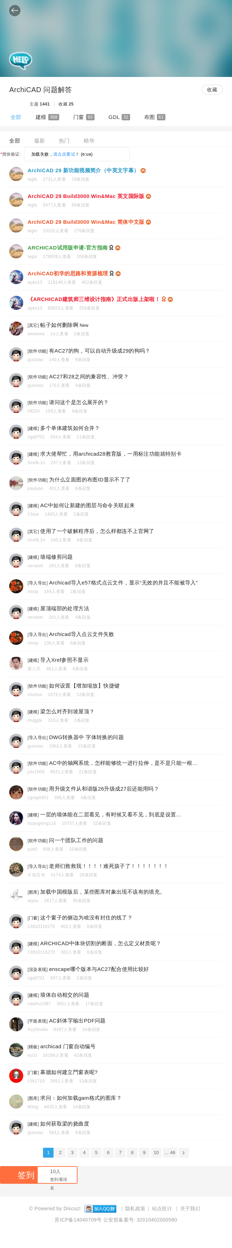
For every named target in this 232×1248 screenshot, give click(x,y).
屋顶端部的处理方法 (64, 608)
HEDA (34, 411)
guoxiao (35, 359)
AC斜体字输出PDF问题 (77, 1021)
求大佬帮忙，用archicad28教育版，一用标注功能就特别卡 (111, 454)
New (84, 325)
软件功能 (38, 351)
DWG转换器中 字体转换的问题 (86, 737)
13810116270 (41, 926)
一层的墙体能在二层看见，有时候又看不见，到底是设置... (110, 814)
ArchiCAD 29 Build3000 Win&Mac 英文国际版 (86, 196)
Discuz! (72, 1208)
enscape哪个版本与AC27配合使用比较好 (99, 969)
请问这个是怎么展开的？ (79, 402)
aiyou (33, 900)
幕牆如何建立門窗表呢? (69, 1072)
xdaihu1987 (39, 1003)
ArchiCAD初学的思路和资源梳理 (68, 273)
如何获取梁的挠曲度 (64, 1124)
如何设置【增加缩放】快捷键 (84, 686)
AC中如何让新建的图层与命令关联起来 (87, 505)
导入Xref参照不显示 (64, 660)
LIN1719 (36, 1081)
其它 (33, 325)
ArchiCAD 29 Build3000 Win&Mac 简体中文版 (86, 222)
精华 (89, 141)
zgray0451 (38, 797)
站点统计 (162, 1208)
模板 (33, 1046)
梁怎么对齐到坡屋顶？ (67, 711)
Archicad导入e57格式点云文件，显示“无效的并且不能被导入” (123, 583)
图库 (33, 892)
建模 (47, 117)
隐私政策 (135, 1208)
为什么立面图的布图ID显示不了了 (89, 479)
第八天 (34, 668)
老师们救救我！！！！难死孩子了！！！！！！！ (109, 866)
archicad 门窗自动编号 (68, 1046)
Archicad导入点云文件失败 (81, 634)
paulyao (35, 488)
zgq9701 (36, 436)
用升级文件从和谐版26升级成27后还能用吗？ (104, 789)
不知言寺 (36, 874)
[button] (14, 10)
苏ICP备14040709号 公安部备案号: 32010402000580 (116, 1220)
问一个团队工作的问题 (76, 840)
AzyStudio (38, 1029)
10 (156, 1152)
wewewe (36, 333)
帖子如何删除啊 (59, 325)
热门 (64, 141)
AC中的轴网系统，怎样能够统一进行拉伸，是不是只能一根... (123, 763)
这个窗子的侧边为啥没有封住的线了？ (86, 917)
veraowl (35, 565)
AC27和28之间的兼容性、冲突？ (89, 376)
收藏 (212, 89)
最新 (39, 141)
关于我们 (190, 1208)
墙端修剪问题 (56, 557)
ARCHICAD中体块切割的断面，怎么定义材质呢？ (100, 943)
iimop (33, 591)
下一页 (183, 1153)
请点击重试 (64, 154)
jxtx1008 (36, 771)
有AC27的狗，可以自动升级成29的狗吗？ (100, 351)
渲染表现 (38, 969)
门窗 (83, 117)
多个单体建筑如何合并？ (70, 428)
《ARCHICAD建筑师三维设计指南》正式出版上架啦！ (94, 299)
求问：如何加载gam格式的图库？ (81, 1098)
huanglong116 (42, 823)
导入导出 (38, 583)
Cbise (33, 514)
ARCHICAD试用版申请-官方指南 (68, 248)
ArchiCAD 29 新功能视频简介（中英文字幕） (83, 170)
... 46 (169, 1152)
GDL (119, 117)
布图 (154, 117)
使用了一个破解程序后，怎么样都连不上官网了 (97, 531)
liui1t (32, 1055)
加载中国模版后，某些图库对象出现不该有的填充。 (102, 892)
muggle (35, 720)
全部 (16, 117)
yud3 (32, 849)
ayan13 (35, 282)
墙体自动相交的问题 (64, 995)
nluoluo (35, 694)
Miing (33, 1106)
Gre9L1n (36, 462)
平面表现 (38, 1021)
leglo (32, 179)
